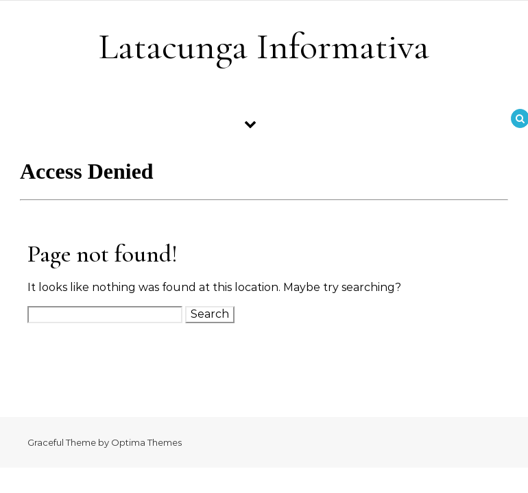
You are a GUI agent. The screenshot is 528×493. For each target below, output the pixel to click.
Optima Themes (146, 442)
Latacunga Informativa (264, 46)
